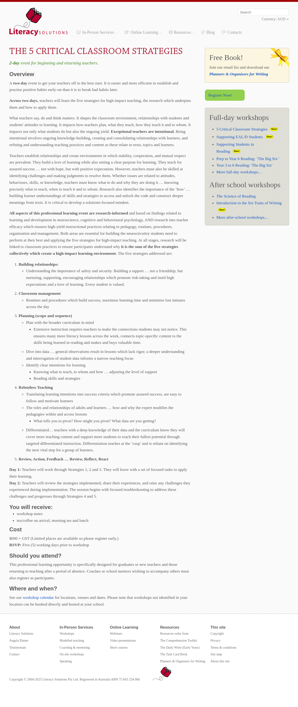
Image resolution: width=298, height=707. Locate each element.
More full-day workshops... (238, 172)
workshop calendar (38, 597)
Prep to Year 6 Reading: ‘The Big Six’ (247, 158)
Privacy (215, 640)
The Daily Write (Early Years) (180, 647)
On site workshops (72, 654)
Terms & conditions (223, 647)
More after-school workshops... (242, 217)
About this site (220, 661)
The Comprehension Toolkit (178, 640)
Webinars (116, 633)
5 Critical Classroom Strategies (241, 129)
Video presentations (123, 640)
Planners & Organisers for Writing (238, 74)
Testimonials (17, 647)
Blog (208, 32)
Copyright (217, 633)
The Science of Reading (236, 196)
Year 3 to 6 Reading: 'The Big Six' (244, 165)
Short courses (119, 647)
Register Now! (220, 95)
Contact (14, 654)
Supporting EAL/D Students (239, 136)
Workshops (67, 633)
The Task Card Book (173, 654)
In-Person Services (96, 32)
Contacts (232, 32)
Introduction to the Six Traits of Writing (248, 203)
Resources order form (174, 633)
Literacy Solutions (21, 633)
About (14, 627)
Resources (181, 32)
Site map (216, 654)
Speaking (66, 661)
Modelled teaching (72, 640)
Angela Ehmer (18, 640)
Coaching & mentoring (75, 647)
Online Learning (142, 32)
